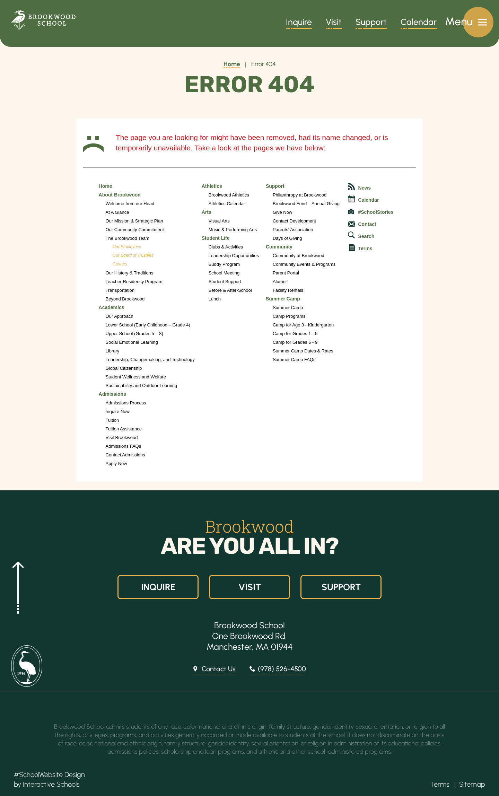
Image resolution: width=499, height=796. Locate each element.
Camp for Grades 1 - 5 (295, 333)
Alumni (280, 281)
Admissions (112, 394)
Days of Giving (287, 238)
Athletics (212, 186)
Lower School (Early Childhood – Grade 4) (148, 324)
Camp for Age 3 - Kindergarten (303, 324)
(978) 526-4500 (282, 669)
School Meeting (224, 272)
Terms (361, 247)
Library (113, 350)
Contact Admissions (125, 454)
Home (232, 64)
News (359, 187)
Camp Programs (289, 316)
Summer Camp (283, 298)
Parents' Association (293, 229)
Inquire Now (118, 411)
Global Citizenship (124, 368)
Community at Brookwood (298, 255)
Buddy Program (224, 264)
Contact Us (219, 669)
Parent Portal (286, 272)
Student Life (216, 238)
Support (371, 23)
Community (279, 247)
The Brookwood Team (127, 238)
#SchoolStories (371, 212)
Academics (111, 307)
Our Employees (127, 246)
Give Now (282, 212)
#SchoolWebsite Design (49, 774)
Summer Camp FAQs (294, 359)
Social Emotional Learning (132, 342)
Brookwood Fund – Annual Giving (306, 203)
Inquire (299, 23)
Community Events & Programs (304, 264)
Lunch (215, 298)
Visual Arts (219, 221)
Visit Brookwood (122, 437)
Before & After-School (230, 290)
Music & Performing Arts (233, 229)
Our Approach (119, 316)
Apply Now (116, 463)
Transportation (120, 290)
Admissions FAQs (123, 446)
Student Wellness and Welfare (136, 376)
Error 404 (263, 64)
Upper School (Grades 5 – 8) (134, 333)
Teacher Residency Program (134, 281)
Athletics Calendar (227, 203)
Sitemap (472, 784)
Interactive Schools (51, 784)
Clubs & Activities (226, 247)
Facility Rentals (288, 290)
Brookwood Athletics (229, 195)
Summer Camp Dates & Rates (303, 350)
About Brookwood (120, 195)
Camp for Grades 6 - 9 (295, 342)
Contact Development (294, 221)
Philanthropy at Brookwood (299, 195)
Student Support (225, 281)
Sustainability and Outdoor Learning (141, 385)
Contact (362, 224)
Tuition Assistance (124, 428)
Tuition (112, 420)
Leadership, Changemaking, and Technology (150, 359)
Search (361, 235)
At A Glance (117, 212)
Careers (120, 264)
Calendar (419, 23)
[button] (15, 587)
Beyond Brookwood (125, 298)
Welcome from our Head (130, 203)
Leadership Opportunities (234, 255)
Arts (206, 212)
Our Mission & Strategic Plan (134, 221)
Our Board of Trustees (133, 255)
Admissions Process (126, 402)
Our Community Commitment (135, 229)
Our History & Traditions (130, 272)
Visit (334, 23)
